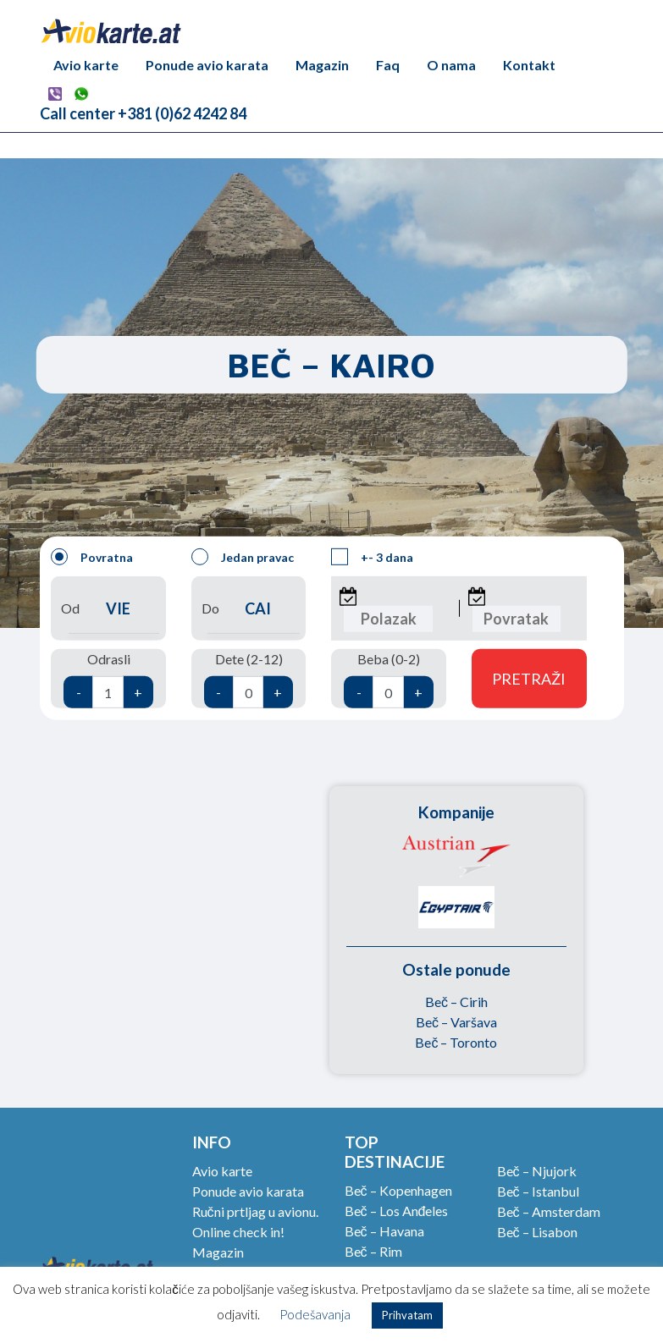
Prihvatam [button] (407, 1315)
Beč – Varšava (456, 1022)
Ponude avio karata (207, 65)
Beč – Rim (373, 1251)
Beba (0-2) (389, 679)
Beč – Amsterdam (548, 1211)
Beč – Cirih (456, 1001)
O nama (451, 65)
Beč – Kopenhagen (398, 1190)
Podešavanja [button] (315, 1314)
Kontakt (529, 65)
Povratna (92, 556)
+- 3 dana (372, 556)
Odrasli (108, 679)
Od (108, 608)
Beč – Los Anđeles (397, 1211)
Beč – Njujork (537, 1171)
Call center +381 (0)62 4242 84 (143, 113)
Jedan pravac (242, 556)
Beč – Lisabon (537, 1232)
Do (249, 608)
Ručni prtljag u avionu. (255, 1211)
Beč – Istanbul (538, 1191)
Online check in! (238, 1232)
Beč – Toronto (456, 1042)
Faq (388, 65)
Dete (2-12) (249, 679)
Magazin (322, 65)
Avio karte (86, 65)
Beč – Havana (384, 1231)
